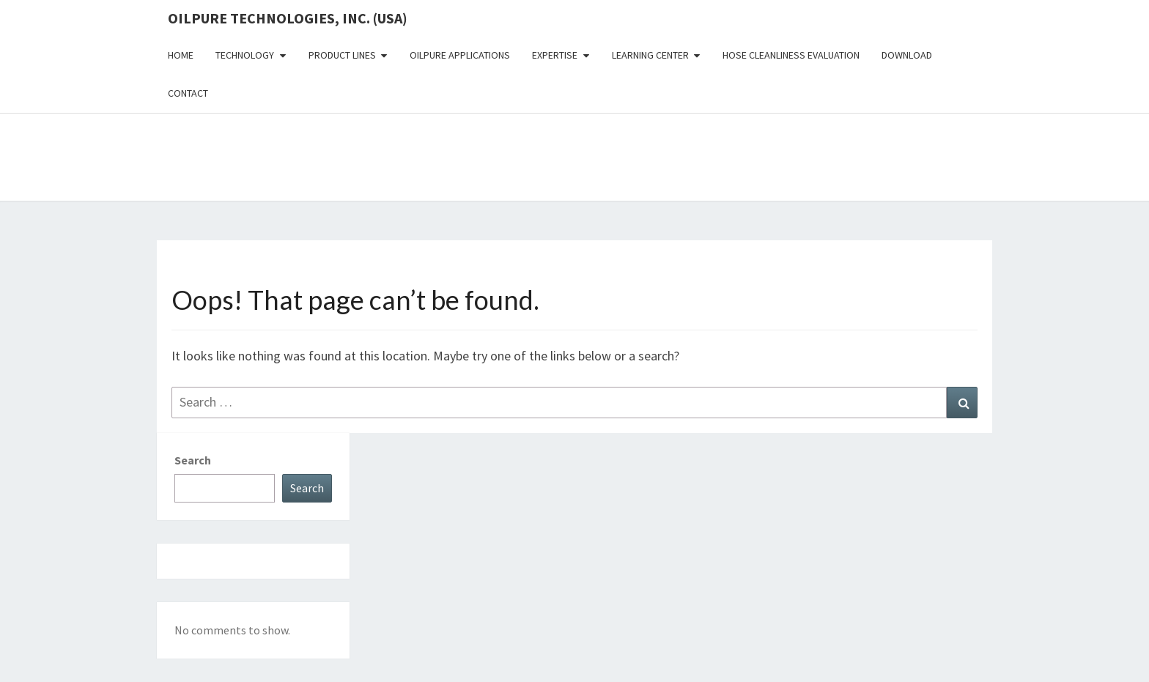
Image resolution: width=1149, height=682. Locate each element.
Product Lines (342, 55)
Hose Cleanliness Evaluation (791, 55)
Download (907, 55)
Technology (244, 55)
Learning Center (650, 55)
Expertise (554, 55)
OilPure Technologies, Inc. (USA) (287, 18)
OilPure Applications (460, 55)
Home (180, 55)
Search (192, 460)
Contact (188, 93)
